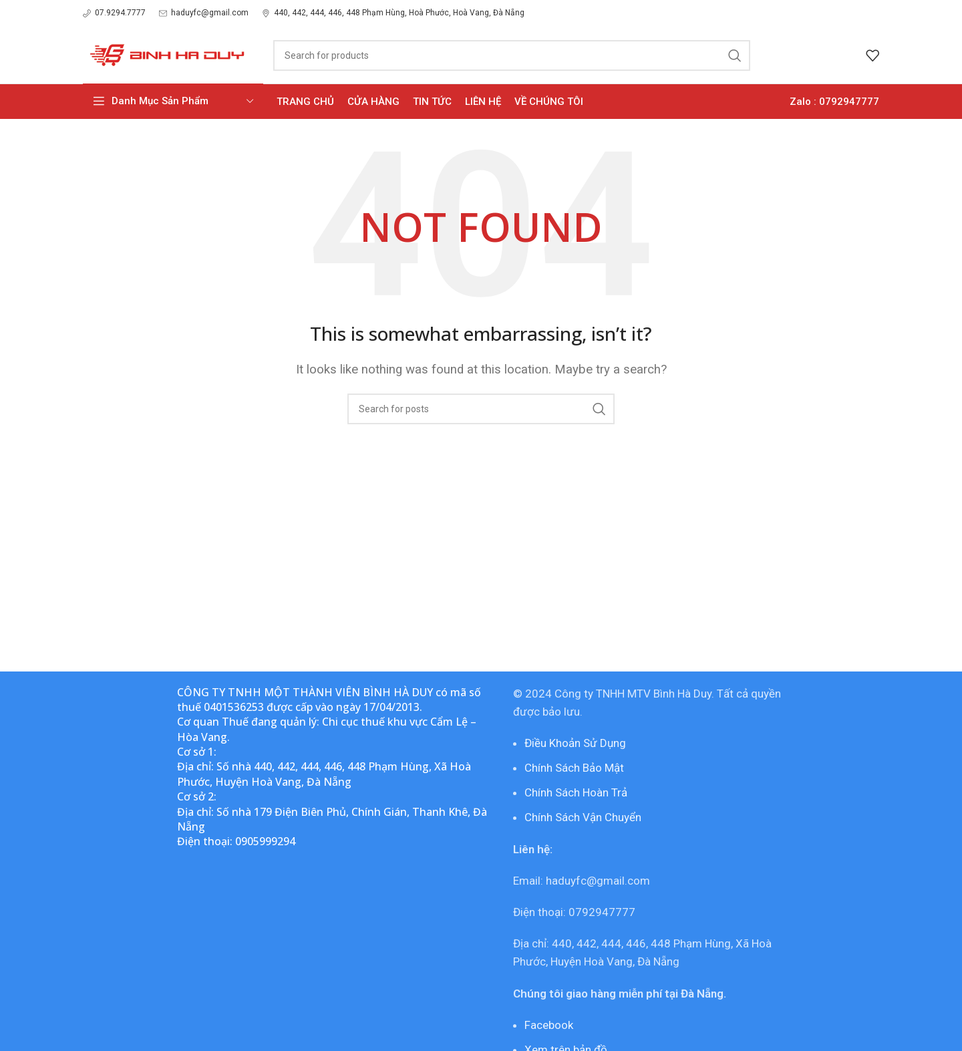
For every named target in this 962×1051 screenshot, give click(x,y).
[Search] (511, 55)
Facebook (548, 1025)
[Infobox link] (114, 13)
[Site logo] (165, 54)
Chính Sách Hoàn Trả (575, 792)
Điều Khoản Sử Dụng (575, 743)
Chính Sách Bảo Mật (574, 767)
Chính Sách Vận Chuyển (582, 817)
